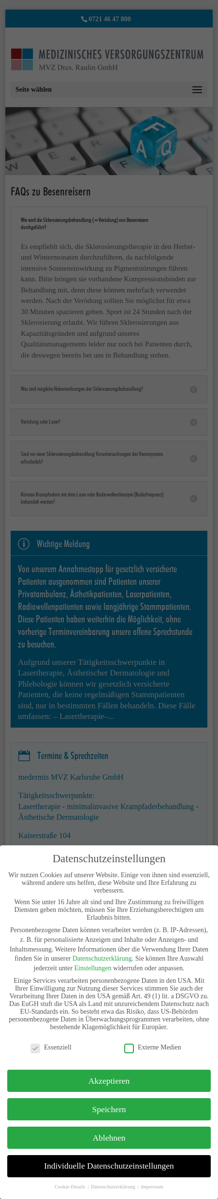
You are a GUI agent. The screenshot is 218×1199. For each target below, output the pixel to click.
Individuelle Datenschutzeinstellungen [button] (109, 1166)
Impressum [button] (152, 1186)
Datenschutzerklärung (102, 958)
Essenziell (51, 1047)
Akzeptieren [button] (109, 1081)
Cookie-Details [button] (71, 1186)
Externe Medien (152, 1047)
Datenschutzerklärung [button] (114, 1186)
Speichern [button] (109, 1109)
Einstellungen (93, 968)
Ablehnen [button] (108, 1138)
